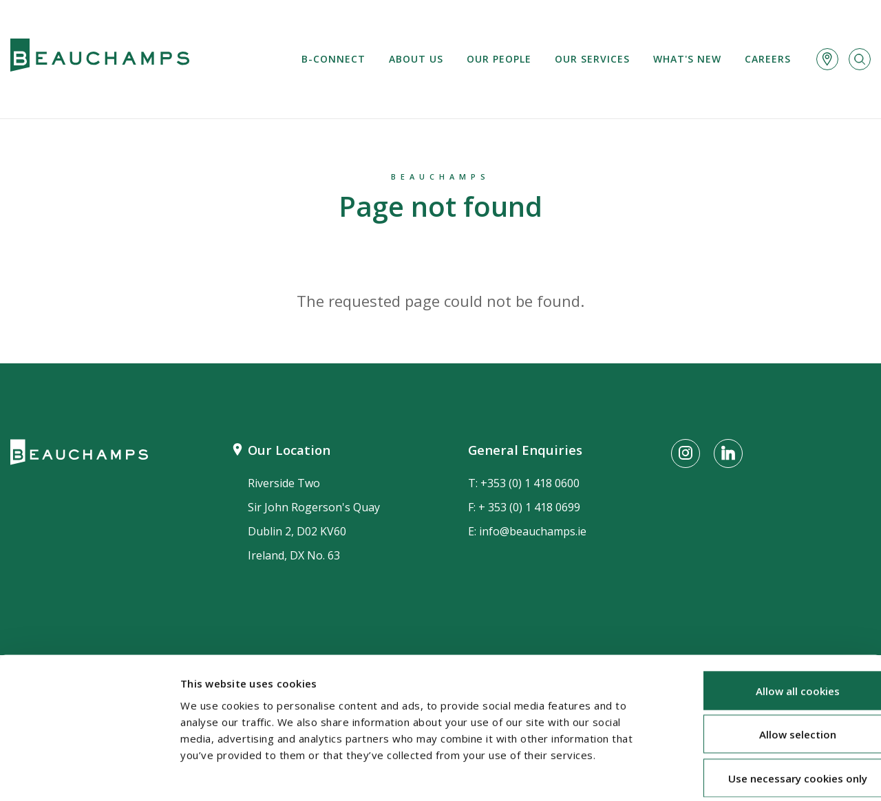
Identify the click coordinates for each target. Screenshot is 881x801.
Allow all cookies (766, 624)
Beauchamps (440, 176)
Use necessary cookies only (766, 711)
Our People (499, 58)
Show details (730, 774)
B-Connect (333, 58)
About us (416, 58)
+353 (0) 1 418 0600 (530, 483)
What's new (687, 58)
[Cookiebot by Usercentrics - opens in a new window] (89, 774)
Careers (768, 58)
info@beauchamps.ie (532, 531)
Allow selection (766, 668)
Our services (592, 58)
